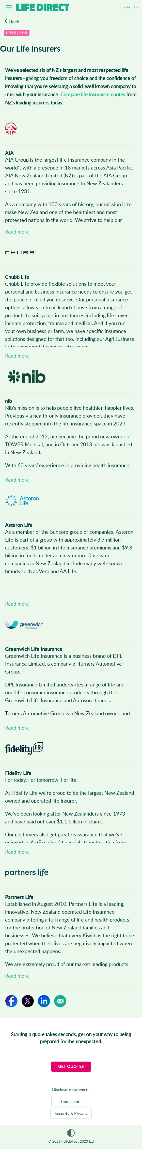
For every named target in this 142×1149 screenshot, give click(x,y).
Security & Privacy (71, 1114)
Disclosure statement (71, 1090)
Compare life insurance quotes (92, 94)
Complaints (71, 1102)
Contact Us (129, 7)
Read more (17, 232)
